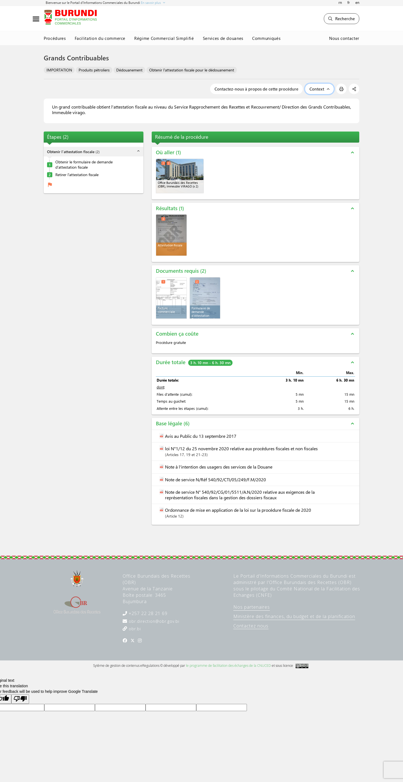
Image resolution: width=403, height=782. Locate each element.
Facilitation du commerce (100, 38)
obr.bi (134, 628)
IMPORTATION (59, 70)
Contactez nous (250, 626)
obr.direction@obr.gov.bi (153, 621)
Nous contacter (344, 38)
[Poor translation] (20, 699)
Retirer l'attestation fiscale (77, 174)
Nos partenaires (251, 607)
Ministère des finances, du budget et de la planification (294, 616)
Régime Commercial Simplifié (164, 38)
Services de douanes (223, 38)
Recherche (341, 18)
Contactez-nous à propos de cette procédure (256, 89)
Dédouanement (129, 70)
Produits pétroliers (94, 70)
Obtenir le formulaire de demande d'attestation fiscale (84, 165)
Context (319, 89)
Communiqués (266, 38)
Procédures (55, 38)
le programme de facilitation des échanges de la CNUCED (228, 665)
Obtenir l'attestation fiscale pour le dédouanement (191, 70)
